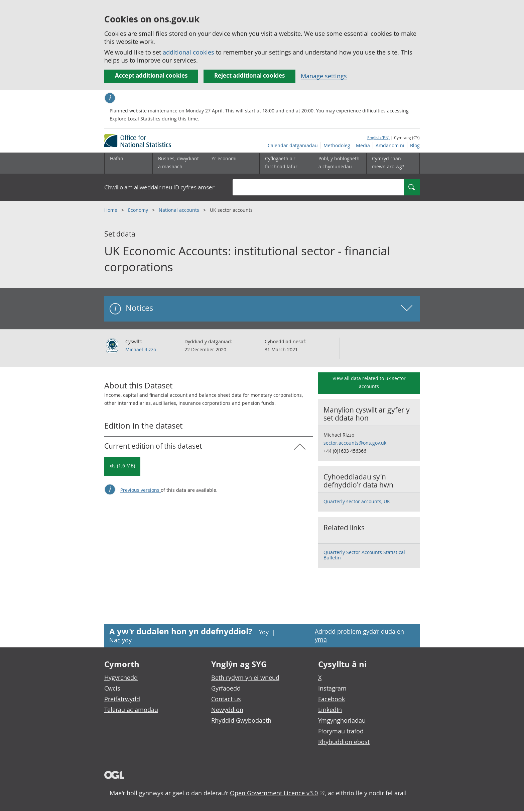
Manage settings (324, 76)
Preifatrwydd (122, 699)
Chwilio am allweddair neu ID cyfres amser (159, 187)
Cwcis (112, 688)
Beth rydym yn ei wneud (245, 677)
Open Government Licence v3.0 (274, 793)
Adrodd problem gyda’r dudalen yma (359, 635)
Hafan (116, 158)
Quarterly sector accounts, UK (356, 501)
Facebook (331, 699)
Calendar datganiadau (293, 145)
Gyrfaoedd (226, 688)
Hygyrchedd (121, 677)
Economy (138, 210)
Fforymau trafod (341, 731)
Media (363, 145)
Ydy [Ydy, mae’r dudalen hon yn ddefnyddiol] (264, 632)
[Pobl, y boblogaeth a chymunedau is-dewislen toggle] (339, 163)
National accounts (180, 210)
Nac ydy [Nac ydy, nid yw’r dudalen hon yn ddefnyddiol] (120, 640)
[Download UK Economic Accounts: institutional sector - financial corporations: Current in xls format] (122, 466)
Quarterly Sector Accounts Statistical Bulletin (364, 555)
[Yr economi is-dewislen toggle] (232, 163)
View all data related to (369, 382)
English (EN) (378, 137)
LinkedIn (330, 710)
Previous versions (140, 490)
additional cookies (188, 52)
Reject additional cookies (249, 75)
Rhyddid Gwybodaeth (241, 720)
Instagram (332, 688)
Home (111, 210)
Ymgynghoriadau (342, 720)
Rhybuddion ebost (344, 742)
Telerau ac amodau (131, 710)
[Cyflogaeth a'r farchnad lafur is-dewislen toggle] (286, 163)
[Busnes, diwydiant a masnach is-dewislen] (179, 163)
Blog (415, 145)
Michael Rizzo (140, 349)
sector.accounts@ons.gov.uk (354, 443)
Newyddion (227, 710)
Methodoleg (336, 145)
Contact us (226, 699)
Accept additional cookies (151, 75)
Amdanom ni (390, 145)
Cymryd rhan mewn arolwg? (388, 162)
